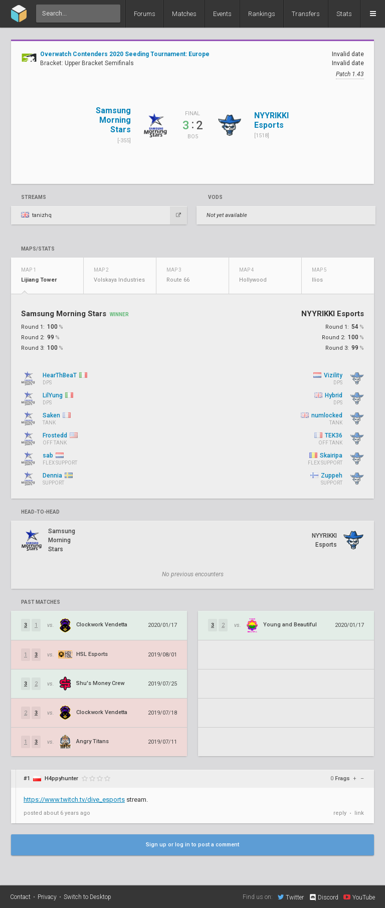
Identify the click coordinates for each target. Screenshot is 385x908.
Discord (323, 897)
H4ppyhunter (61, 778)
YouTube (359, 896)
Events (222, 14)
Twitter (291, 896)
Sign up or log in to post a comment (192, 844)
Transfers (306, 14)
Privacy (47, 897)
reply (339, 813)
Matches (184, 14)
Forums (144, 14)
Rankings (261, 14)
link (359, 813)
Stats (344, 14)
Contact (20, 897)
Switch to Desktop (87, 897)
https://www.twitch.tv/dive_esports (74, 799)
